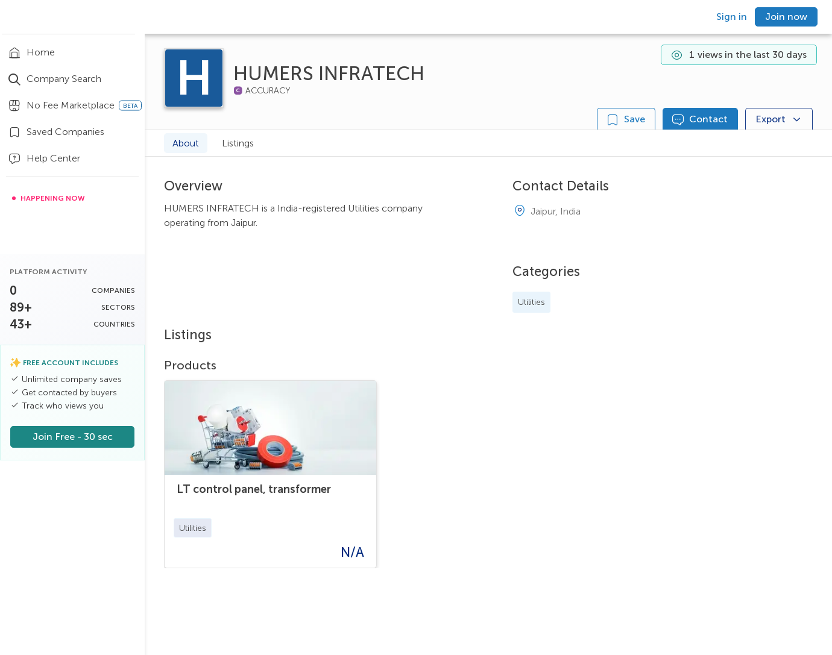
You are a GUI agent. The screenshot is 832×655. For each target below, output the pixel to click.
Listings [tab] (238, 143)
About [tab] (185, 143)
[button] (193, 527)
